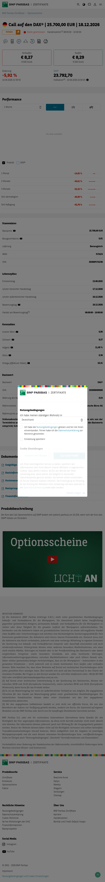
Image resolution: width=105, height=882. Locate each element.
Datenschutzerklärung (68, 431)
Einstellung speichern (34, 439)
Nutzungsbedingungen (47, 427)
